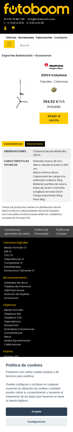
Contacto (60, 37)
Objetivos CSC (13, 317)
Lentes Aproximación (17, 340)
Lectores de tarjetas (16, 294)
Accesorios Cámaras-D (19, 270)
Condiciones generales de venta (17, 232)
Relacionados (35, 144)
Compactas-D (13, 263)
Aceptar (36, 411)
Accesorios (43, 55)
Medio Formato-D (15, 247)
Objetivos (9, 305)
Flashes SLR (11, 356)
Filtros (7, 337)
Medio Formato (13, 310)
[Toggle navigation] (9, 44)
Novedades (26, 37)
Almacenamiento (15, 278)
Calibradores (12, 344)
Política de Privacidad (41, 232)
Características (13, 144)
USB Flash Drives (14, 290)
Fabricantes (44, 37)
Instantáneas (12, 267)
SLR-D (7, 251)
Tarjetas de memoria (17, 286)
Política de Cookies (62, 232)
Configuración (36, 421)
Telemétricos (12, 321)
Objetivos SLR (12, 314)
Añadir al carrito (53, 118)
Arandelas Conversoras (19, 329)
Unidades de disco (16, 283)
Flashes (8, 351)
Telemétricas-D (14, 259)
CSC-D (8, 255)
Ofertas (11, 37)
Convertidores (13, 333)
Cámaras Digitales (15, 243)
